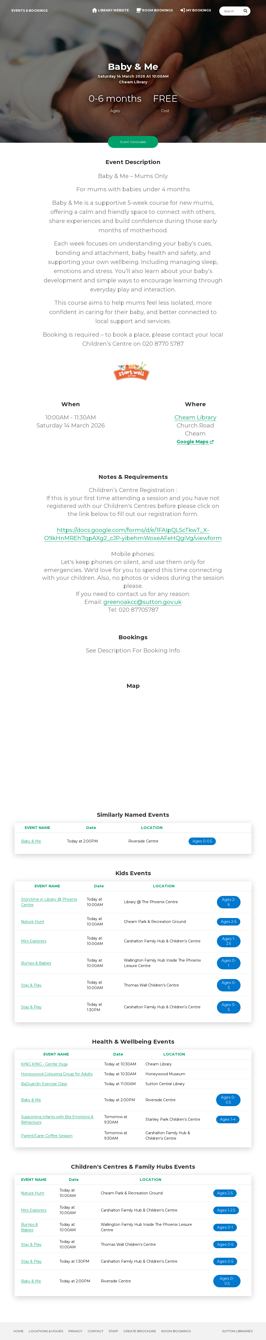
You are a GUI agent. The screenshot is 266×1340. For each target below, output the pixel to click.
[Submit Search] (246, 11)
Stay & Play (31, 985)
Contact (95, 1331)
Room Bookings (176, 1331)
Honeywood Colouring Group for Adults (56, 1074)
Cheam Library (195, 417)
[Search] (230, 11)
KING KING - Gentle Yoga (44, 1064)
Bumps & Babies (36, 963)
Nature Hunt (32, 921)
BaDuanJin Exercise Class (44, 1083)
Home (19, 1331)
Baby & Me (31, 841)
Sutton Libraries (237, 1331)
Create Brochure (139, 1331)
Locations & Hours (46, 1331)
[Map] (133, 746)
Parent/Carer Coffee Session (46, 1135)
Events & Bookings (29, 10)
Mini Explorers (33, 941)
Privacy (75, 1331)
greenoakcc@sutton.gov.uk (142, 602)
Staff (113, 1331)
